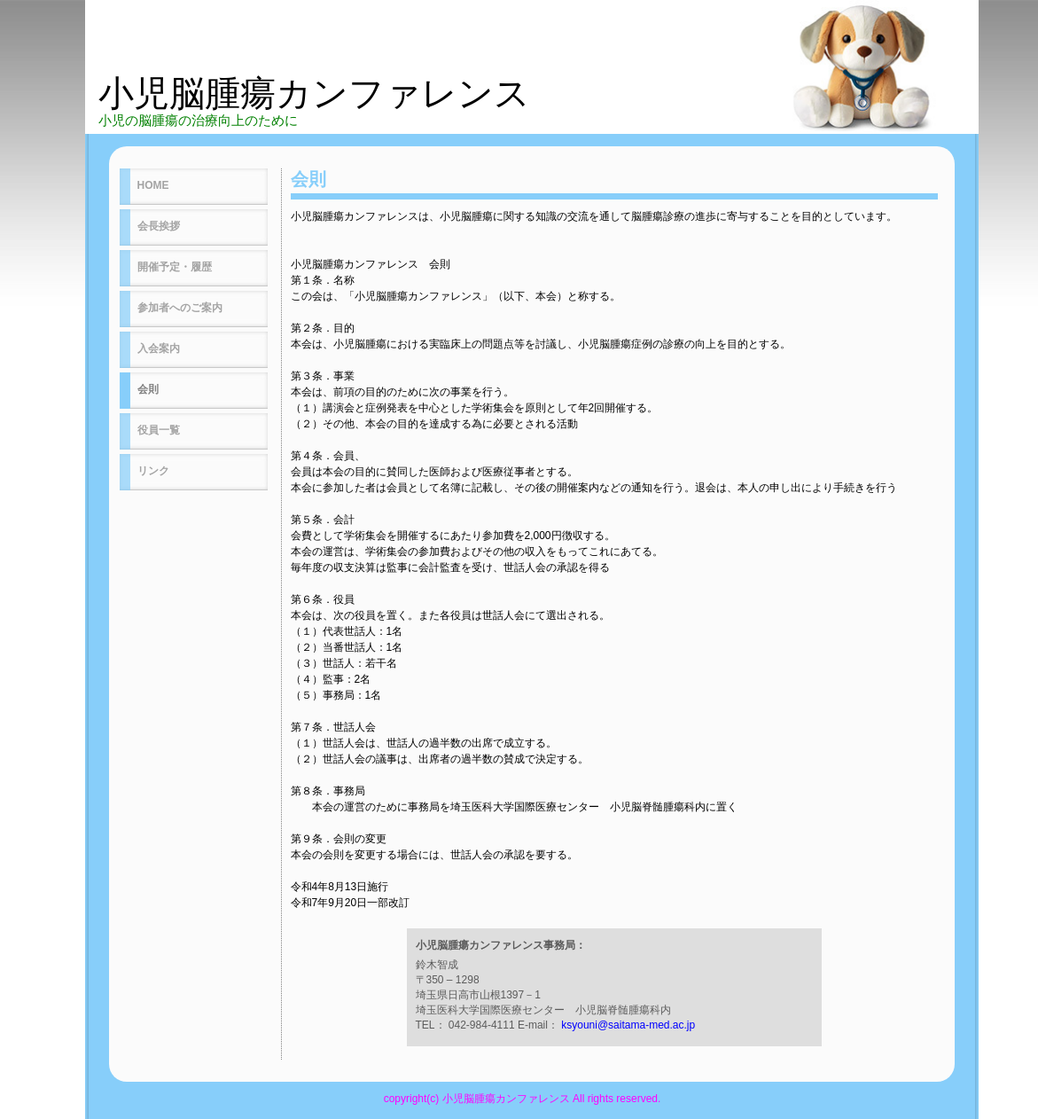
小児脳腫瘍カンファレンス (314, 93)
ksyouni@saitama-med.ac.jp (628, 1025)
